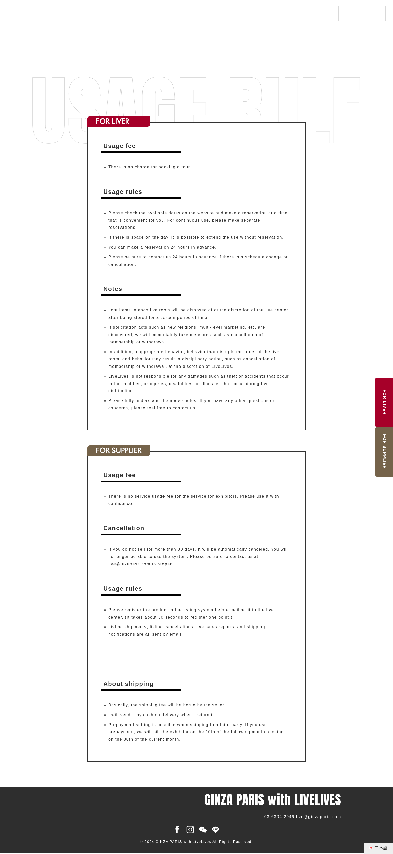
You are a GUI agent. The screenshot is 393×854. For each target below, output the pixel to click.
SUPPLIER (384, 451)
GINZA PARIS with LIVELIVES (76, 14)
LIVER (384, 402)
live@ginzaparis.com (318, 817)
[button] (143, 654)
